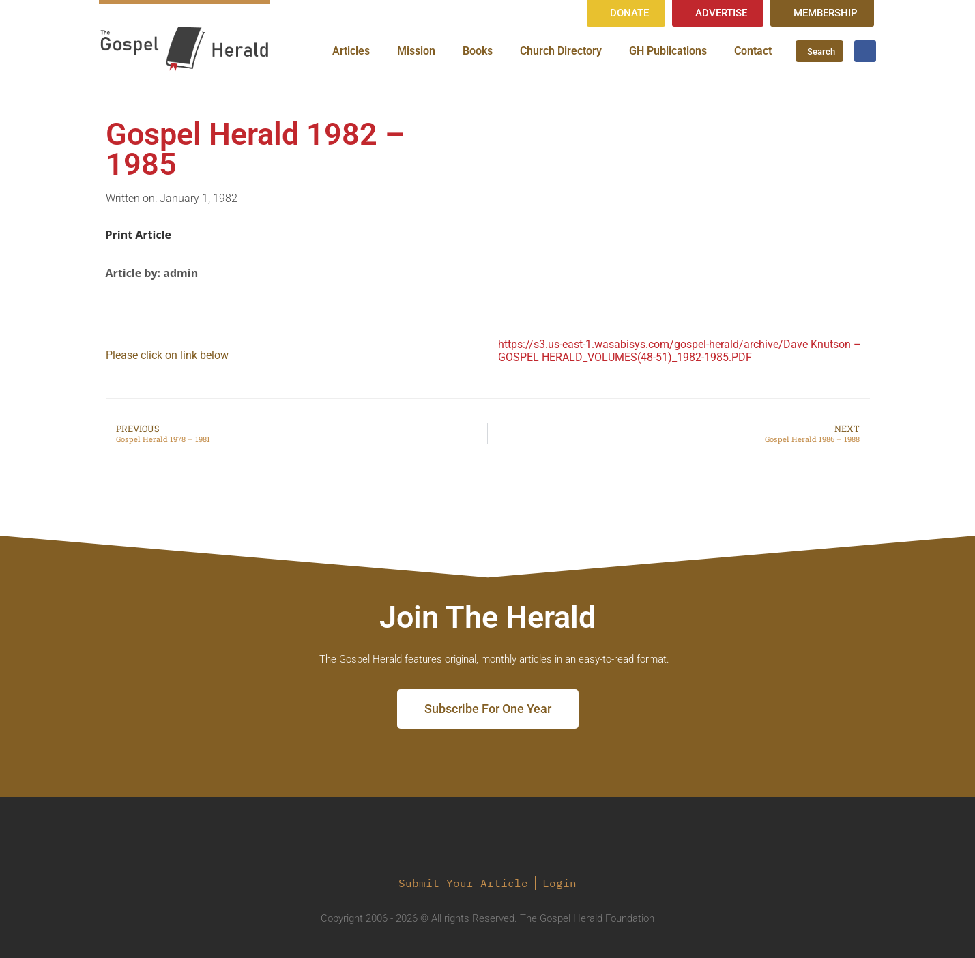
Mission (416, 50)
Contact (753, 50)
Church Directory (561, 50)
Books (478, 50)
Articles (351, 50)
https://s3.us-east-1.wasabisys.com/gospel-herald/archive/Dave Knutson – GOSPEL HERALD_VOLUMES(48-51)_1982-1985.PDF (679, 351)
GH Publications (668, 50)
